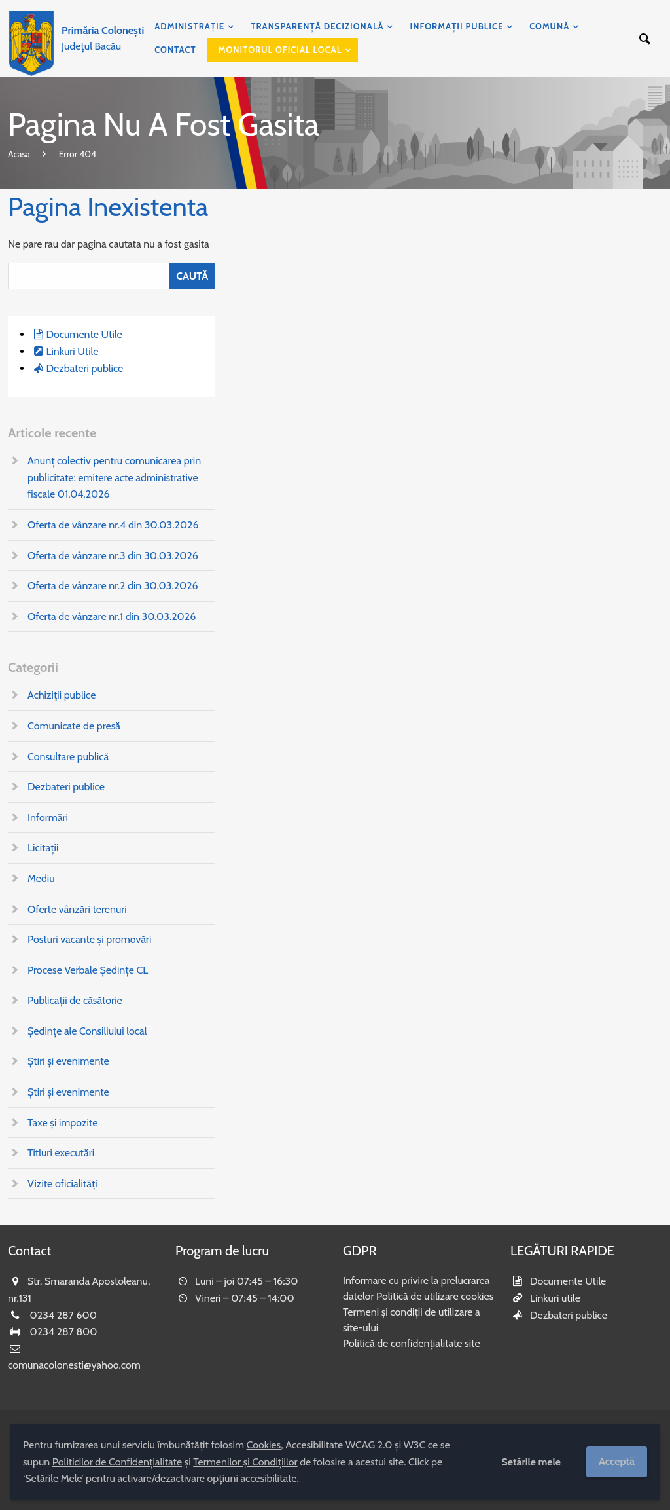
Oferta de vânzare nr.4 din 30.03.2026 (113, 525)
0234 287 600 (63, 1315)
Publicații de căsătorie (74, 1000)
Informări (47, 817)
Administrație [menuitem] (189, 26)
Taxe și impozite (62, 1122)
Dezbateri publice (84, 368)
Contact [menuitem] (175, 50)
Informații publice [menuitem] (457, 26)
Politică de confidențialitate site (411, 1343)
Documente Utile (84, 334)
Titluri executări (60, 1153)
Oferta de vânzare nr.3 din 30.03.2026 (112, 555)
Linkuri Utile (72, 351)
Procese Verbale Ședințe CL (87, 970)
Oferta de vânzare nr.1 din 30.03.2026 (111, 616)
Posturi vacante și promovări (89, 939)
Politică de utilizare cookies (434, 1296)
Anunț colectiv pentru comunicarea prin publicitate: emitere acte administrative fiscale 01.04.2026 (114, 477)
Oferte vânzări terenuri (77, 909)
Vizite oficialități (62, 1183)
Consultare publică (68, 756)
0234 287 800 (63, 1331)
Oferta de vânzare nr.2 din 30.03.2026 (112, 586)
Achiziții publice (61, 695)
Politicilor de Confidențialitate (117, 1462)
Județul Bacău (103, 38)
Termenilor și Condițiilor (245, 1462)
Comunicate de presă (73, 726)
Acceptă (617, 1461)
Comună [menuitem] (549, 26)
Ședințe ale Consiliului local (87, 1031)
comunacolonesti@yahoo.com (74, 1365)
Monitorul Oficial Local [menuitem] (280, 50)
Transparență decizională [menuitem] (317, 26)
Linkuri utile (555, 1298)
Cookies (264, 1445)
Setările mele (531, 1462)
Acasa (19, 154)
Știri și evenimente (68, 1061)
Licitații (42, 847)
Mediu (41, 878)
